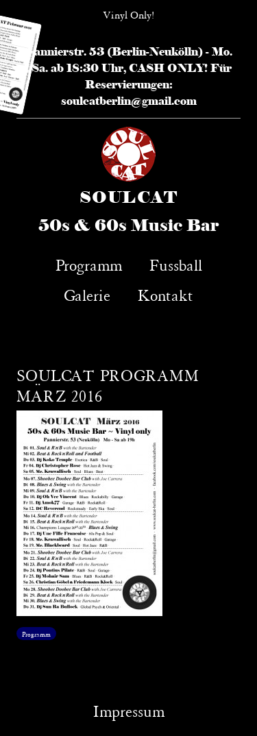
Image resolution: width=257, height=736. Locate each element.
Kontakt (165, 293)
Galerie (87, 293)
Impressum (128, 709)
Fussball (175, 263)
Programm (89, 263)
